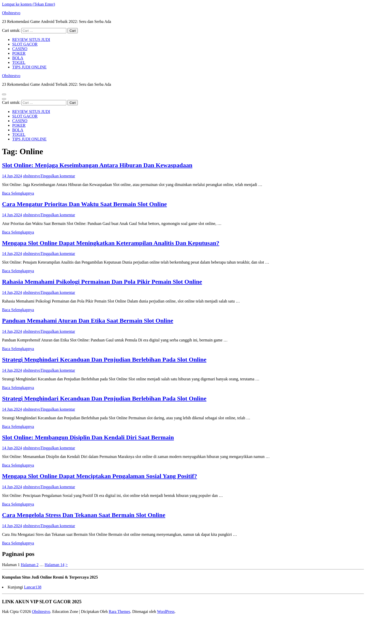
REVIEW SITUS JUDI (31, 39)
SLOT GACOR (25, 44)
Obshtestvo (11, 13)
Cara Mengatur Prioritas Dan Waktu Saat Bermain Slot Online (84, 204)
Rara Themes (119, 611)
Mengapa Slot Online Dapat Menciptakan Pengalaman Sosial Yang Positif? (99, 476)
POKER (18, 53)
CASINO (19, 49)
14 (55, 565)
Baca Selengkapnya (18, 193)
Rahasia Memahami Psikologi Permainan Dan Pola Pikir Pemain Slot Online (102, 281)
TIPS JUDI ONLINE (29, 67)
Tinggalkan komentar (57, 176)
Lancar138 (32, 587)
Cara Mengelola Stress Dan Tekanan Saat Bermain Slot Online (83, 515)
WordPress (166, 611)
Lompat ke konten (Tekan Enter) (28, 4)
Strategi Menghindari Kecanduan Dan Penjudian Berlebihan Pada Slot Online (104, 359)
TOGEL (18, 62)
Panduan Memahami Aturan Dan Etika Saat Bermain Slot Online (87, 320)
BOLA (17, 58)
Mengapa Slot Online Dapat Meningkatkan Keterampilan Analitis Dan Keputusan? (110, 243)
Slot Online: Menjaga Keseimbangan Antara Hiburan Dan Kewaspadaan (97, 165)
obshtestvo (31, 176)
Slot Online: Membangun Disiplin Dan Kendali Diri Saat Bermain (88, 437)
